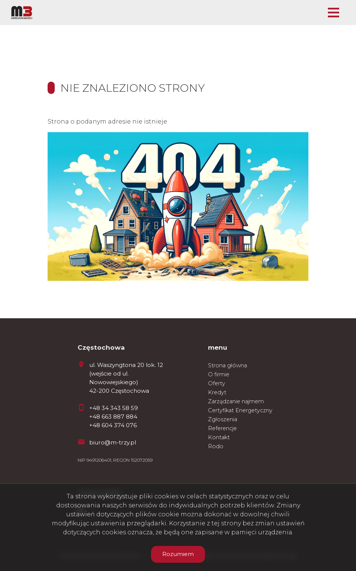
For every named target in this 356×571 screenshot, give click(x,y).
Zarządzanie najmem (236, 401)
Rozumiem (178, 554)
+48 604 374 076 (113, 425)
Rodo (215, 446)
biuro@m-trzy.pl (112, 442)
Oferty (216, 383)
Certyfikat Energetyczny (240, 410)
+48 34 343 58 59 (113, 407)
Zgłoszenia (222, 419)
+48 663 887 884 (113, 416)
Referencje (222, 428)
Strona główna (227, 365)
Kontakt (219, 437)
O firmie (218, 374)
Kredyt (217, 392)
